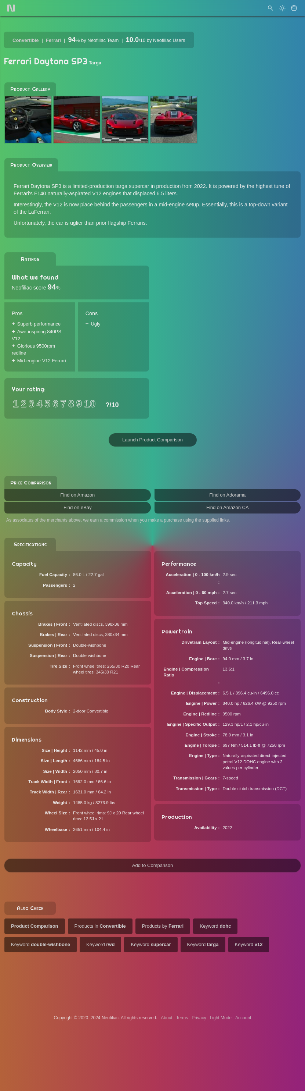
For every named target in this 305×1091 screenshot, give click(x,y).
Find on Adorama (227, 495)
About (166, 1017)
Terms (182, 1017)
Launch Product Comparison (152, 440)
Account (243, 1017)
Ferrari (53, 40)
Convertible (25, 40)
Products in (100, 926)
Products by (163, 926)
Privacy (199, 1017)
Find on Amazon (77, 495)
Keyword (215, 926)
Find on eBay (77, 507)
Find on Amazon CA (227, 507)
